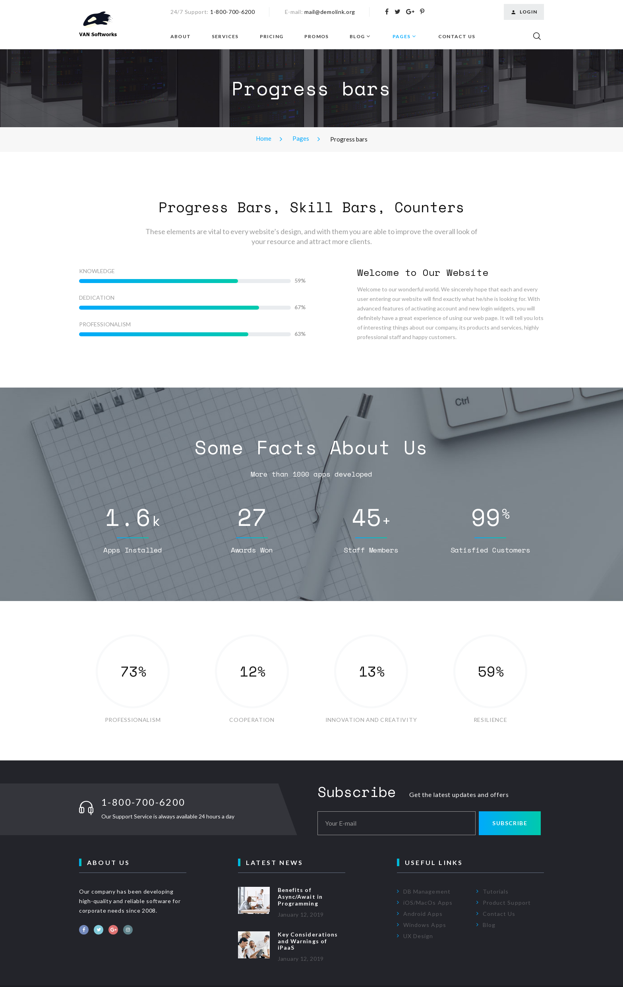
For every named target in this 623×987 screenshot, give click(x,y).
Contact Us (456, 36)
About (180, 36)
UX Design (418, 936)
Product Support (507, 902)
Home (263, 138)
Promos (316, 36)
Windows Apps (424, 924)
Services (225, 36)
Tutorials (496, 891)
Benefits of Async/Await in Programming (300, 896)
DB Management (427, 891)
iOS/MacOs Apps (428, 902)
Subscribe (509, 823)
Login (524, 12)
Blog (357, 36)
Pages (401, 36)
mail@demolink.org (329, 11)
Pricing (271, 36)
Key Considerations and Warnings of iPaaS (308, 941)
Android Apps (423, 913)
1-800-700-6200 (232, 11)
